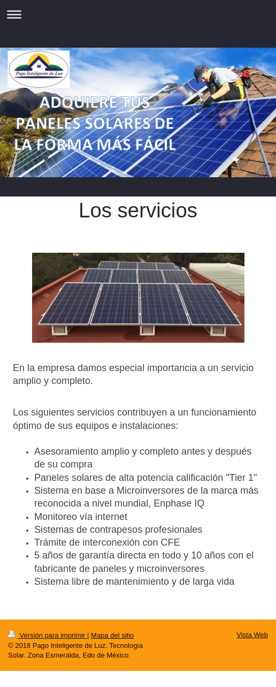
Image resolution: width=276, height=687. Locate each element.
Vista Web (252, 635)
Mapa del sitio (112, 635)
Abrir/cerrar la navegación (138, 14)
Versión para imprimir (47, 635)
